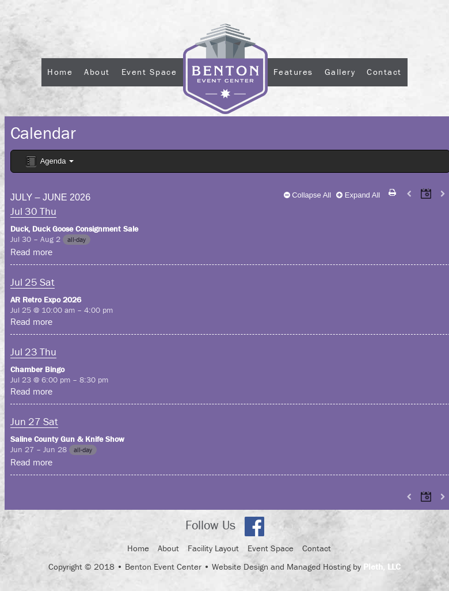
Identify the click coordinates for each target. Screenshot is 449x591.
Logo (225, 103)
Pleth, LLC (382, 566)
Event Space (149, 71)
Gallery (340, 71)
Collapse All (308, 195)
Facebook (254, 526)
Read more (31, 251)
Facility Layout (213, 548)
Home (60, 71)
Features (293, 71)
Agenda (49, 162)
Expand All (358, 195)
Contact (384, 71)
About (97, 71)
